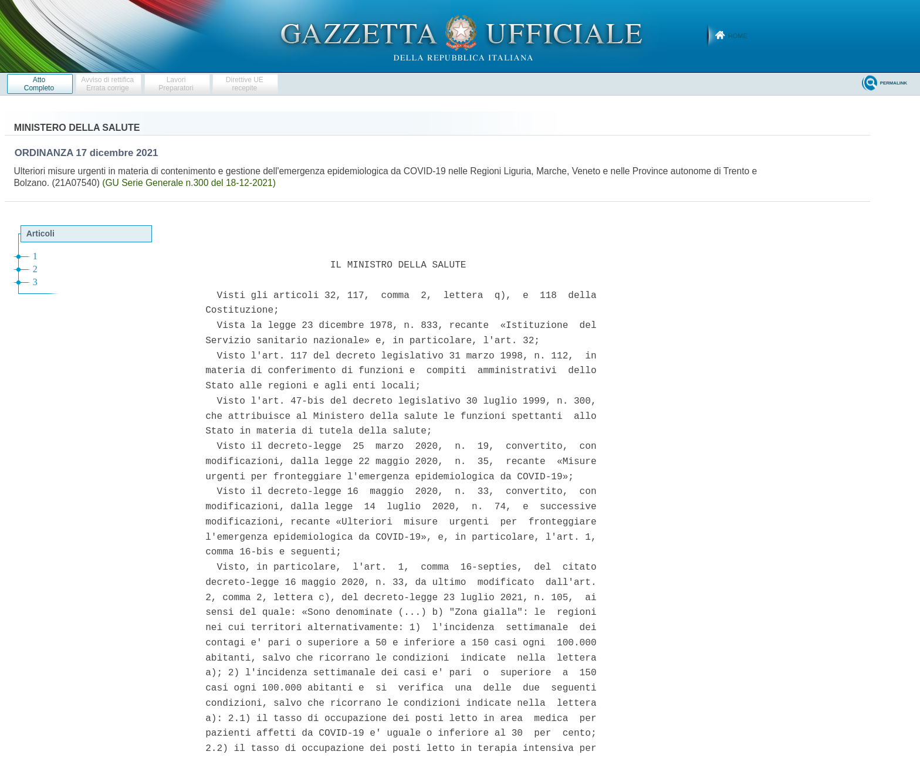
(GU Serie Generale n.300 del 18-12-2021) (189, 183)
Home (738, 35)
